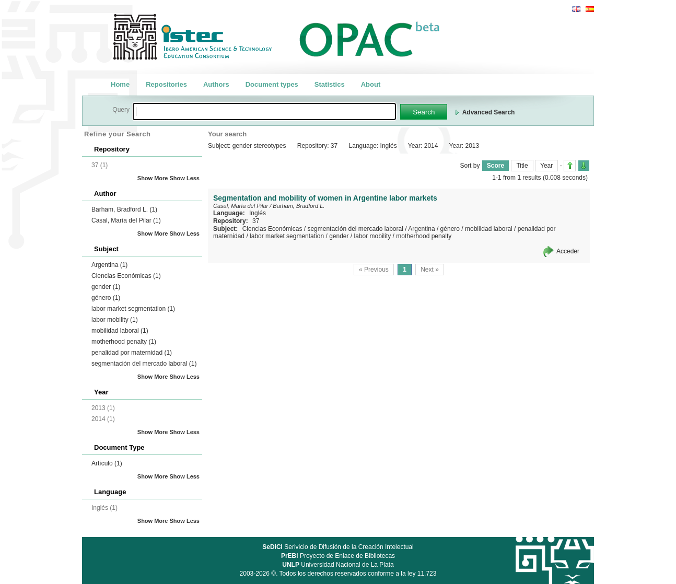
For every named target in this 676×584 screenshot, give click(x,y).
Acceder (567, 251)
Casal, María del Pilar (126, 220)
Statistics (329, 84)
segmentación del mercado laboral (143, 363)
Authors (216, 84)
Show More (152, 178)
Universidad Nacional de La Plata (337, 564)
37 (255, 221)
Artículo (106, 463)
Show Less (185, 178)
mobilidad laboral (119, 330)
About (371, 84)
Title (522, 165)
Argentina (109, 264)
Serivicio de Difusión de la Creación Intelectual (338, 547)
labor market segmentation (133, 308)
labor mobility (114, 319)
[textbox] (264, 111)
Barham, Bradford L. (124, 209)
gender (105, 286)
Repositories (166, 84)
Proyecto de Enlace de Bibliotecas (338, 555)
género (105, 297)
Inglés (257, 213)
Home (120, 84)
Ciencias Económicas (126, 275)
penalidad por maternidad (131, 352)
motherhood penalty (123, 341)
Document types (272, 84)
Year (546, 165)
